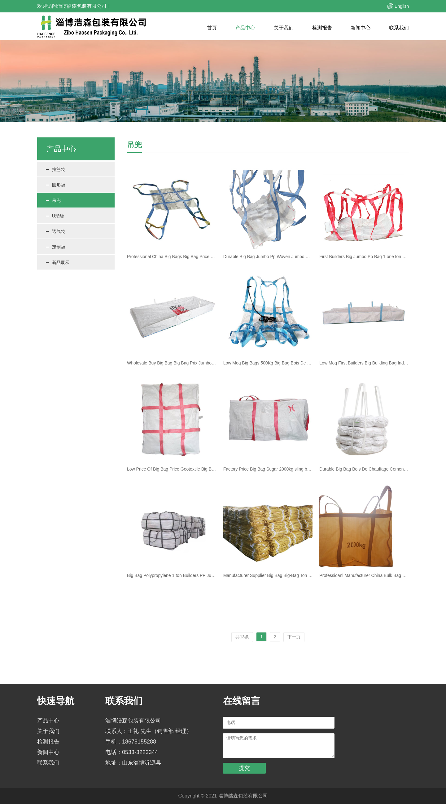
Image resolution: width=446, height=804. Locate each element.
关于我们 (284, 27)
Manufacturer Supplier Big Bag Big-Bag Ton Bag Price (268, 575)
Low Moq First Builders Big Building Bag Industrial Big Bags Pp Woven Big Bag (364, 362)
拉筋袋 (55, 169)
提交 (244, 768)
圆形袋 (55, 184)
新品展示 (57, 262)
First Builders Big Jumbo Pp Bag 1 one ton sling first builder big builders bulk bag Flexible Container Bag (364, 256)
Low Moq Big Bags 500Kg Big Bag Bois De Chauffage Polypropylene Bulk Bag (268, 362)
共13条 (242, 636)
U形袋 (55, 215)
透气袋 (55, 231)
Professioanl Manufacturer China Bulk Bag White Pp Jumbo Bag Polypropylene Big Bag (364, 575)
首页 (212, 27)
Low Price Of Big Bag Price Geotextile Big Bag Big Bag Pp (171, 469)
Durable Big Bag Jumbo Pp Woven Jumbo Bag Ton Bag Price (268, 256)
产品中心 (245, 27)
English (402, 6)
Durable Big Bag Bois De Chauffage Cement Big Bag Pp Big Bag (364, 469)
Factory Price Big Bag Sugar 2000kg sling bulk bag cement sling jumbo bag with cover (268, 469)
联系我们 (399, 27)
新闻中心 (360, 27)
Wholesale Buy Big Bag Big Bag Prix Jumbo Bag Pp (171, 362)
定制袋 (55, 246)
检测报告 (322, 27)
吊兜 (53, 200)
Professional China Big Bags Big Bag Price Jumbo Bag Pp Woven (171, 256)
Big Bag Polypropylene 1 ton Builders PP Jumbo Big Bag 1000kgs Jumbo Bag (171, 575)
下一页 (293, 636)
